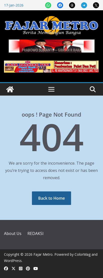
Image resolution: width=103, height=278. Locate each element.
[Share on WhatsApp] (48, 5)
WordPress (13, 260)
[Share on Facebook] (60, 5)
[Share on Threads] (72, 5)
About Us (12, 233)
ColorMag (83, 254)
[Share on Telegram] (84, 5)
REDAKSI (35, 233)
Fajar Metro (43, 254)
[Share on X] (96, 5)
